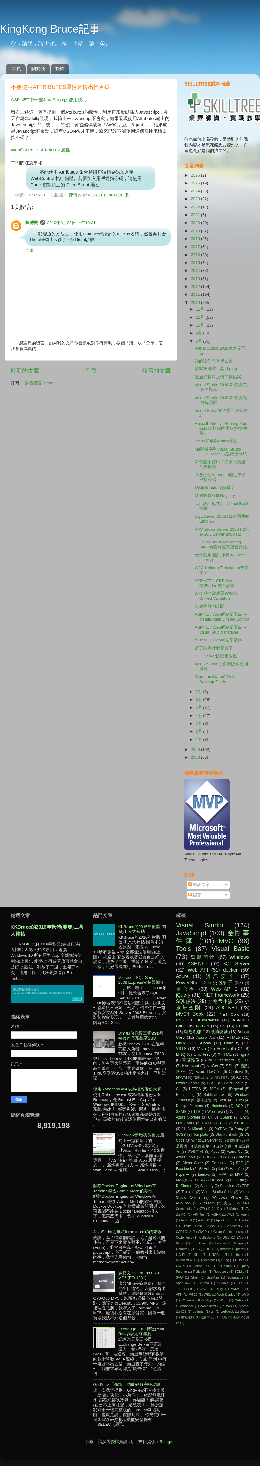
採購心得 (223, 1146)
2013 (196, 278)
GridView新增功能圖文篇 (141, 1135)
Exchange (210, 1123)
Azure (182, 976)
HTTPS (195, 1089)
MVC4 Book (190, 1014)
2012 (196, 286)
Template (200, 1134)
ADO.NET (227, 1007)
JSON (214, 1089)
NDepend (235, 1089)
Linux (181, 1043)
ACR (240, 1077)
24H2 (215, 1208)
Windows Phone (226, 1197)
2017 (196, 246)
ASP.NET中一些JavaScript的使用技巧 (49, 99)
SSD (239, 1106)
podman (198, 1311)
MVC (226, 941)
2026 (196, 175)
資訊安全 (221, 976)
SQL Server (236, 963)
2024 (196, 191)
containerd (208, 1306)
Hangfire (237, 1169)
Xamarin (237, 1111)
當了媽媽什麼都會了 (214, 648)
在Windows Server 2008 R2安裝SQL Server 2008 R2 (222, 531)
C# (240, 1048)
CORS (223, 1157)
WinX (245, 1294)
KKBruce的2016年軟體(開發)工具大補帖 (142, 929)
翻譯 (236, 1317)
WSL (207, 1294)
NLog (225, 1260)
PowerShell (188, 982)
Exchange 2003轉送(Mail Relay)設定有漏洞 (141, 1331)
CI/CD (202, 1231)
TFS (240, 1283)
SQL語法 (186, 1001)
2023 (196, 199)
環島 (223, 1317)
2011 (196, 294)
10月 (201, 325)
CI (210, 1117)
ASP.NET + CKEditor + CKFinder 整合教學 (215, 583)
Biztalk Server (187, 1083)
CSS (180, 1020)
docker (230, 969)
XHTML (225, 1054)
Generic (181, 1249)
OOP (199, 1180)
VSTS (181, 1048)
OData (239, 1260)
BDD (207, 1157)
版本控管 (204, 1100)
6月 (199, 699)
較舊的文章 (156, 370)
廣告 (228, 1203)
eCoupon (183, 1203)
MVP (239, 1174)
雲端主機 (195, 1151)
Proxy (239, 1129)
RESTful (237, 1180)
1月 (199, 739)
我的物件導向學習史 (214, 361)
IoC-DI (180, 1254)
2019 (196, 231)
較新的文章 (25, 370)
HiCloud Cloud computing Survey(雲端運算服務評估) (222, 544)
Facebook (184, 1169)
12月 (201, 309)
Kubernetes (208, 1020)
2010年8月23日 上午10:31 (71, 222)
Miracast (209, 1260)
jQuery (183, 995)
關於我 (38, 68)
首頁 (16, 68)
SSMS (181, 1111)
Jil (183, 1129)
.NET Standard (220, 1060)
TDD (245, 1186)
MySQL (182, 1180)
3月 (199, 723)
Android (186, 1220)
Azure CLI (235, 1151)
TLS (196, 1111)
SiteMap (213, 1277)
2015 (196, 262)
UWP (203, 1289)
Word (223, 1300)
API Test (199, 1214)
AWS (230, 1214)
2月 (199, 731)
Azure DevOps (208, 1072)
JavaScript (191, 933)
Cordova (236, 1072)
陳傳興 (76, 195)
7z (247, 1208)
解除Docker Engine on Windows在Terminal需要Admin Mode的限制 (124, 1188)
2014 (196, 270)
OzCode (216, 1180)
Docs (180, 1243)
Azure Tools (186, 1157)
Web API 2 (224, 989)
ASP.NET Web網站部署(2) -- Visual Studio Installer (221, 629)
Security (206, 1186)
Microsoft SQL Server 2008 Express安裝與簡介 (141, 980)
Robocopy (221, 1271)
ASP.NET (37, 195)
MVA (222, 1174)
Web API (198, 969)
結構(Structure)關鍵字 (215, 487)
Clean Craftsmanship (228, 1231)
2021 (196, 215)
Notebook (219, 1106)
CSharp (226, 1117)
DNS (226, 1237)
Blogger (167, 1441)
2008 (196, 757)
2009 (196, 749)
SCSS (181, 1134)
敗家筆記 (207, 1317)
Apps (215, 1151)
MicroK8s (199, 1129)
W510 (193, 1294)
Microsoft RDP (186, 1260)
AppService (224, 1220)
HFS (196, 1249)
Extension (219, 1163)
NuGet (212, 1066)
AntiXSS (204, 1220)
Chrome (242, 1157)
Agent (245, 1214)
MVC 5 (202, 1026)
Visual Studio (199, 925)
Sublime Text (214, 1095)
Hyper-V (183, 1174)
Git (178, 1089)
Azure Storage (188, 1117)
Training (187, 1192)
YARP (239, 1300)
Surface (223, 1283)
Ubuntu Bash (226, 1134)
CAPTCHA (184, 1231)
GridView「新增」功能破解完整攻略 (127, 1384)
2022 (196, 207)
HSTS (210, 1249)
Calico (239, 1100)
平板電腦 (187, 1317)
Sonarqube (235, 1277)
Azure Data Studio (199, 1226)
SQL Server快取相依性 (216, 656)
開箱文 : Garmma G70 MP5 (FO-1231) (138, 1275)
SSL (230, 1066)
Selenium (228, 1186)
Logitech (237, 1254)
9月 (199, 333)
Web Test (215, 1111)
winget (244, 1311)
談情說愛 (219, 1031)
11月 (201, 317)
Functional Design (229, 1243)
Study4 (204, 1283)
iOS (184, 1311)
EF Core (199, 1243)
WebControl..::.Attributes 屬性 (40, 150)
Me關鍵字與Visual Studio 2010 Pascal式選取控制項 (221, 451)
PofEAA (220, 1129)
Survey (204, 1043)
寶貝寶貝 (222, 1077)
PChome (225, 1266)
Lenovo (204, 1174)
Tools (183, 949)
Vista (201, 1048)
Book (222, 1100)
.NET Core (229, 1014)
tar (213, 1311)
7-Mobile (232, 1208)
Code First (184, 1237)
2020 (196, 222)
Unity (219, 1289)
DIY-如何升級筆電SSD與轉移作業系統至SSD (141, 1036)
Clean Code (192, 1163)
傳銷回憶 (200, 1077)
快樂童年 (201, 1146)
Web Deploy (226, 1294)
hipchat (244, 1306)
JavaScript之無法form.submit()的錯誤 (127, 1232)
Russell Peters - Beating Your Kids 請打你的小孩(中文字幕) (221, 428)
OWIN (180, 1266)
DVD (240, 1237)
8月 (199, 341)
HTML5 (233, 1037)
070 (202, 1208)
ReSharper (185, 1186)
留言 (194, 895)
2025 (196, 183)
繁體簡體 (203, 957)
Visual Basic (230, 949)
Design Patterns (189, 1106)
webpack (227, 1311)
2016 (196, 254)
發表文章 (199, 884)
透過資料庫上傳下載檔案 (218, 377)
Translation (184, 1289)
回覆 (29, 250)
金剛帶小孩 (220, 1001)
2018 (196, 238)
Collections (207, 1237)
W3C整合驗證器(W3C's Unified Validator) (216, 596)
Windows (239, 957)
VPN (179, 1294)
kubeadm (207, 1203)
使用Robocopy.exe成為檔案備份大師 (127, 1089)
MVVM (181, 1077)
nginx (244, 1054)
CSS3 (211, 1083)
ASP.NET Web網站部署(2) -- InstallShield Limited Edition (222, 616)
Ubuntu (242, 1026)
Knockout (190, 1066)
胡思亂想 (192, 1031)
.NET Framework (220, 995)
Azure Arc (205, 1037)
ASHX (216, 1214)
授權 (59, 68)
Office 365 (202, 1266)
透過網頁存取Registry (215, 495)
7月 (199, 691)
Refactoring (185, 1095)
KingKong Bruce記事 (50, 29)
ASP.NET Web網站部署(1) (219, 640)
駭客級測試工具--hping (216, 368)
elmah (227, 1306)
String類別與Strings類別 (217, 441)
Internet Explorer (232, 1249)
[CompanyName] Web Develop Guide (215, 679)
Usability (231, 1043)
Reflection (200, 1271)
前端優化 (232, 1140)
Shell (194, 1277)
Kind (197, 1254)
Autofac (243, 1220)
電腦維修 (191, 1060)
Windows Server (204, 1140)
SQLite (239, 1271)
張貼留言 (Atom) (39, 383)
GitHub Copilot (211, 1169)
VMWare (237, 1289)
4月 (199, 715)
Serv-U (222, 1048)
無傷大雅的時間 (209, 606)
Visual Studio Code (217, 1192)
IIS (222, 1026)
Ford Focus (233, 1083)
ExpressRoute (237, 1123)
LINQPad (215, 1254)
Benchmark (234, 1226)
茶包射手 (223, 982)
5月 (199, 707)
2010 (196, 302)
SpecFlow (183, 1283)
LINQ (181, 1054)
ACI (184, 1214)
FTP (245, 1060)
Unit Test (201, 1054)
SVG (179, 1277)
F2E (239, 1163)
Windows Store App (197, 1300)
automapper (184, 1306)
